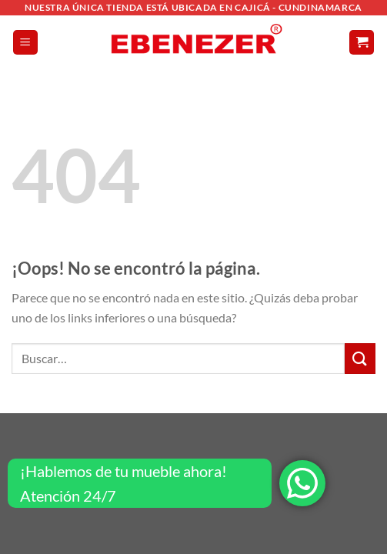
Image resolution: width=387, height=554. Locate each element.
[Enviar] (360, 358)
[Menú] (25, 42)
